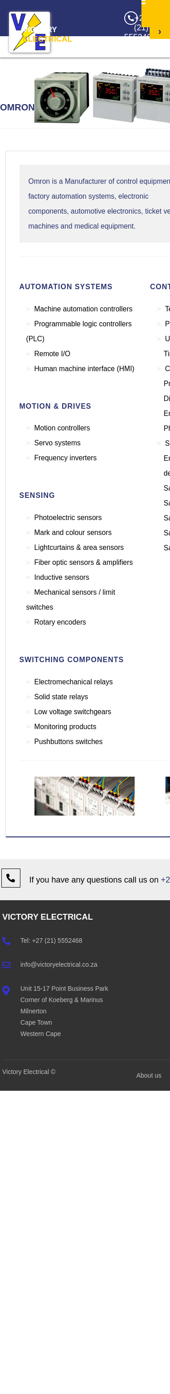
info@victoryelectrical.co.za (58, 964)
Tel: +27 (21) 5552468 (51, 940)
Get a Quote (159, 79)
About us (148, 1075)
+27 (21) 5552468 (137, 26)
